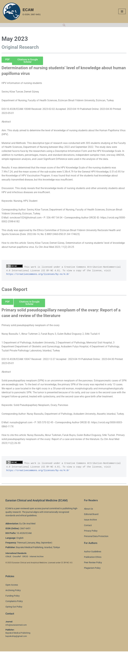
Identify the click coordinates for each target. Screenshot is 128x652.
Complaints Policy (14, 602)
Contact (88, 526)
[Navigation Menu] (122, 11)
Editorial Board (91, 515)
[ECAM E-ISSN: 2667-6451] (21, 11)
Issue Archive (90, 520)
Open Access (11, 585)
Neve (50, 648)
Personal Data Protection (96, 537)
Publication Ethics (92, 557)
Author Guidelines (92, 552)
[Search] (64, 25)
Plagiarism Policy (92, 568)
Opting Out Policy (13, 607)
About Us (88, 509)
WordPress (75, 648)
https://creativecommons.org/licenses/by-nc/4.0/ (38, 274)
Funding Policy (12, 596)
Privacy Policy (90, 531)
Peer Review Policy (93, 563)
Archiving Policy (13, 591)
